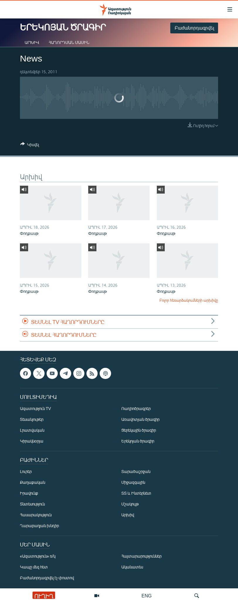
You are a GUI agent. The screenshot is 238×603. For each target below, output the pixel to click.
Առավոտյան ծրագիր (140, 419)
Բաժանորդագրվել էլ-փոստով (47, 577)
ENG (147, 595)
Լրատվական (32, 430)
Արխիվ (32, 42)
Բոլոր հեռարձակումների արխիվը (188, 300)
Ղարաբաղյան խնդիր (39, 525)
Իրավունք (29, 493)
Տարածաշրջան (135, 471)
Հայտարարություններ (141, 556)
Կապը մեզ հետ (34, 567)
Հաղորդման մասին (69, 42)
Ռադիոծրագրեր (136, 408)
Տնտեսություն (32, 504)
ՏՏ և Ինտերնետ (136, 493)
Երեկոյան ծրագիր (137, 441)
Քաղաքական (32, 482)
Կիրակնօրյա (31, 441)
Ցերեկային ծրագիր (138, 430)
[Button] (29, 145)
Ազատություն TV (35, 408)
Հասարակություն (36, 515)
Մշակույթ (130, 504)
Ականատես (132, 567)
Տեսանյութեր (31, 419)
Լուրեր (26, 471)
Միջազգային (133, 482)
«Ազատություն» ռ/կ (37, 556)
